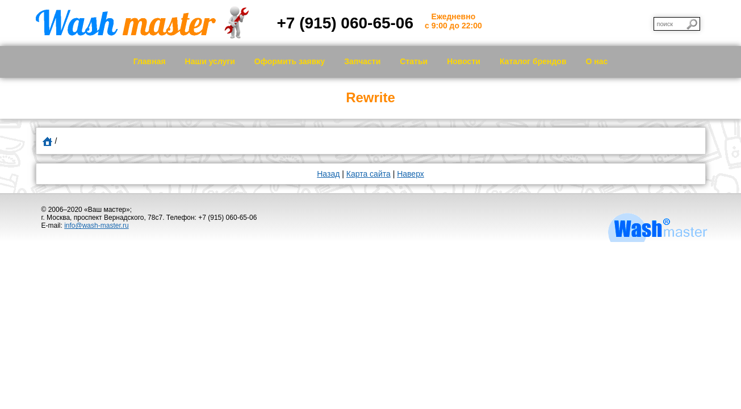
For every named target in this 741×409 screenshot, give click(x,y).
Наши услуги (210, 61)
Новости (463, 61)
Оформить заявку (289, 61)
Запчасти (362, 61)
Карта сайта (368, 173)
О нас (597, 61)
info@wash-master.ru (96, 225)
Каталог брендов (533, 61)
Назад (328, 173)
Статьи (414, 61)
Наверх (410, 173)
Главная (149, 61)
